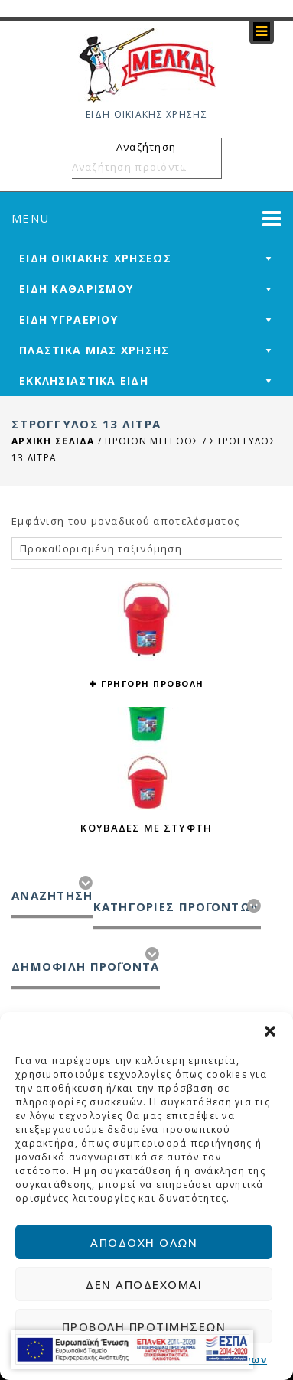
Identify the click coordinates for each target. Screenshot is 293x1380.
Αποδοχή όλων (143, 1242)
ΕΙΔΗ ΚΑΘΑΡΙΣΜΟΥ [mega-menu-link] (76, 289)
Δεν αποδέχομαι (144, 1284)
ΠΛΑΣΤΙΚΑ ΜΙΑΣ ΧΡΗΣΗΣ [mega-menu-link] (94, 350)
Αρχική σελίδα (53, 441)
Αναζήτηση (207, 166)
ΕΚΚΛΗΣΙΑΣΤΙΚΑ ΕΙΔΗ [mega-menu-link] (83, 380)
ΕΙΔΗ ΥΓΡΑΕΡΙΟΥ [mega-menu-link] (68, 319)
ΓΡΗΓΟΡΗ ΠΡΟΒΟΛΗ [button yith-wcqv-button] (152, 683)
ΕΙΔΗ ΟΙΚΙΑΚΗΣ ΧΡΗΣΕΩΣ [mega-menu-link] (95, 258)
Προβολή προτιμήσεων (144, 1326)
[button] (270, 1031)
